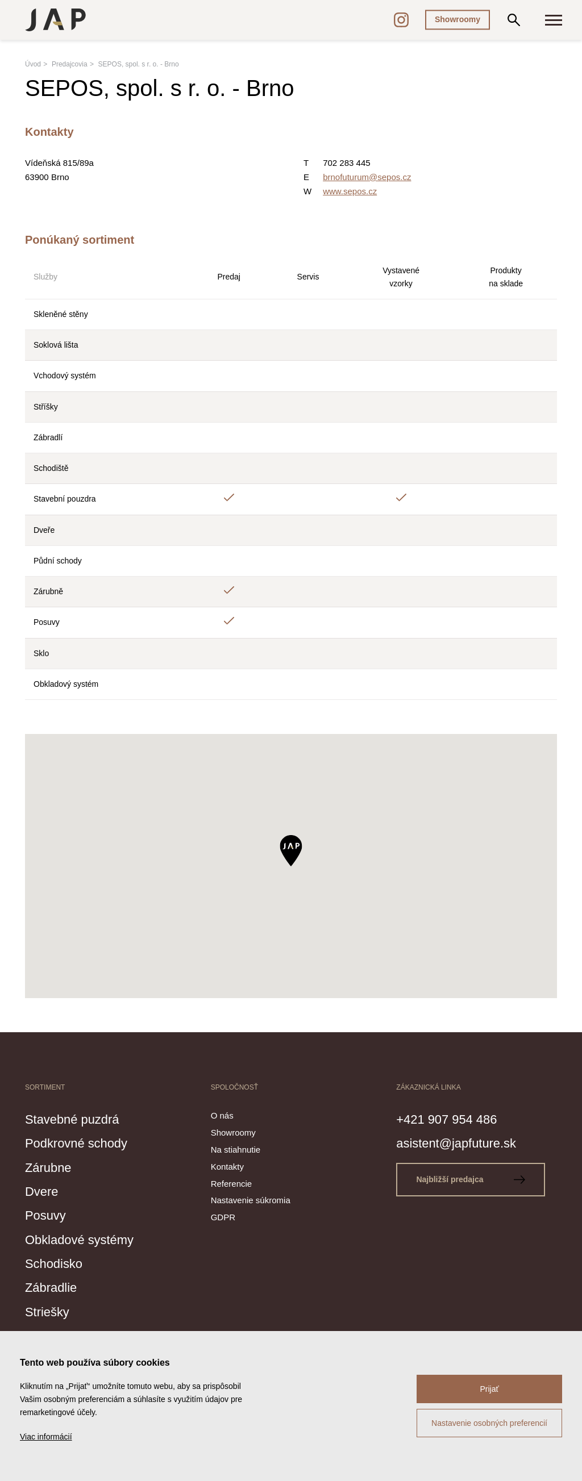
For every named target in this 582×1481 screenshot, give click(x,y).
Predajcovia (70, 64)
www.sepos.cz (350, 191)
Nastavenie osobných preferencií (489, 1423)
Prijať (489, 1389)
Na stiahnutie (236, 1149)
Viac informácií (46, 1436)
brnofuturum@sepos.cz (367, 177)
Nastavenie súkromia (250, 1200)
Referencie (231, 1183)
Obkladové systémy (87, 1239)
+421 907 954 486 (453, 1119)
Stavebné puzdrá (78, 1119)
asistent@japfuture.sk (464, 1142)
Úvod (33, 64)
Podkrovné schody (83, 1142)
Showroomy (457, 19)
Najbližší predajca (474, 1179)
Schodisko (57, 1263)
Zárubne (51, 1167)
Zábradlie (54, 1287)
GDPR (223, 1217)
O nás (222, 1115)
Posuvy (48, 1215)
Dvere (44, 1191)
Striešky (50, 1311)
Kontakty (227, 1166)
